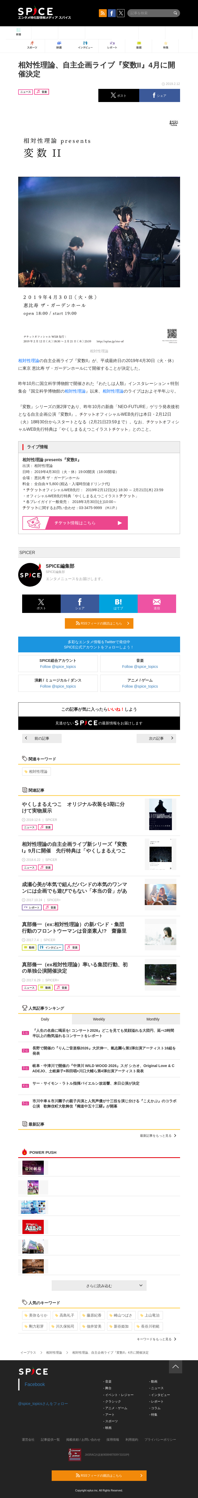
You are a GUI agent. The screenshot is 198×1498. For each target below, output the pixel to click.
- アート (109, 1414)
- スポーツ (110, 1421)
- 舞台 (107, 1388)
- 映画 (107, 1428)
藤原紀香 (92, 1315)
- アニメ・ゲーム (115, 1408)
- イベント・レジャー (118, 1395)
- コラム (155, 1408)
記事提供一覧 (50, 1439)
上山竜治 (150, 1315)
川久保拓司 (62, 1326)
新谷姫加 (119, 1326)
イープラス (28, 1352)
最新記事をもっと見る (158, 1136)
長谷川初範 (148, 1326)
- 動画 (153, 1381)
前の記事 (37, 738)
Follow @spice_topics (58, 666)
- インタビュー (159, 1395)
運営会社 (28, 1439)
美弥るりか (36, 1315)
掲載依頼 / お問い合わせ (83, 1439)
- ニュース (156, 1388)
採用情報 (113, 1439)
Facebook (35, 1384)
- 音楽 (107, 1381)
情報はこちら (88, 523)
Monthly (153, 1019)
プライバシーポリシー (160, 1439)
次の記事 (161, 738)
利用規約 (131, 1439)
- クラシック (112, 1401)
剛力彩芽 (34, 1326)
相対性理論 (28, 360)
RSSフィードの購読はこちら (102, 623)
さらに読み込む (114, 1286)
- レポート (156, 1401)
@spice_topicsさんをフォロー (43, 1403)
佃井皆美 (92, 1326)
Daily (45, 1019)
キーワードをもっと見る (156, 1339)
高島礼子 (64, 1315)
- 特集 (153, 1414)
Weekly (99, 1019)
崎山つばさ (120, 1315)
